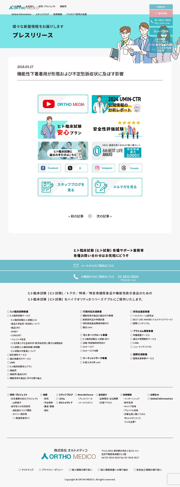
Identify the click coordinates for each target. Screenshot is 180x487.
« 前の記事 (76, 216)
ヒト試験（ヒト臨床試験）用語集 (25, 346)
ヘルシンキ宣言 (18, 339)
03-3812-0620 (128, 276)
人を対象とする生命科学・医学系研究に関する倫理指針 (37, 342)
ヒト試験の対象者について (23, 350)
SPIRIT (14, 331)
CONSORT (16, 335)
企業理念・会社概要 (109, 398)
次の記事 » (104, 216)
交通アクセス (106, 402)
